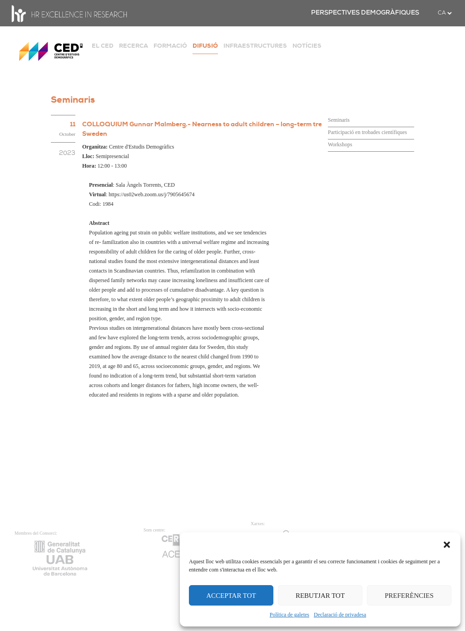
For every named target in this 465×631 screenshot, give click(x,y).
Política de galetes (289, 614)
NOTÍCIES (307, 46)
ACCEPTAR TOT (231, 595)
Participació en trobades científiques (367, 132)
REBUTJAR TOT (320, 595)
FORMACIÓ (170, 46)
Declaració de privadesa (340, 614)
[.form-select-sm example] (444, 13)
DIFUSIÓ (205, 46)
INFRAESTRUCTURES (255, 46)
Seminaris (339, 120)
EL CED (103, 46)
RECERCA (133, 46)
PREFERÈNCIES (409, 595)
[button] (446, 543)
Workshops (340, 144)
